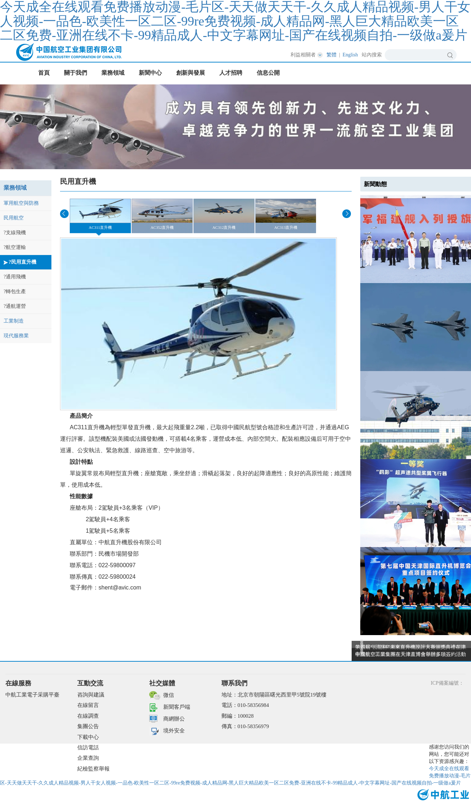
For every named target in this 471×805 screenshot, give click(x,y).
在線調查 (88, 716)
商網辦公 (174, 719)
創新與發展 (190, 73)
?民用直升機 (22, 262)
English (350, 54)
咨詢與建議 (90, 695)
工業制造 (14, 321)
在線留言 (88, 705)
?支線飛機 (15, 232)
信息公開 (268, 73)
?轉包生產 (15, 291)
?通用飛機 (15, 276)
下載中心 (88, 737)
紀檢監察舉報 (93, 769)
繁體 (331, 54)
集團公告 (88, 726)
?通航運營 (15, 306)
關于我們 (75, 73)
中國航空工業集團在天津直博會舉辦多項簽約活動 (410, 654)
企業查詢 (88, 758)
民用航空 (14, 218)
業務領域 (112, 73)
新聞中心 (150, 73)
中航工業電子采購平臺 (32, 695)
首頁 (44, 73)
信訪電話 (88, 747)
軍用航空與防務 (21, 203)
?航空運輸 (15, 247)
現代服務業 (16, 335)
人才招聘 (230, 73)
